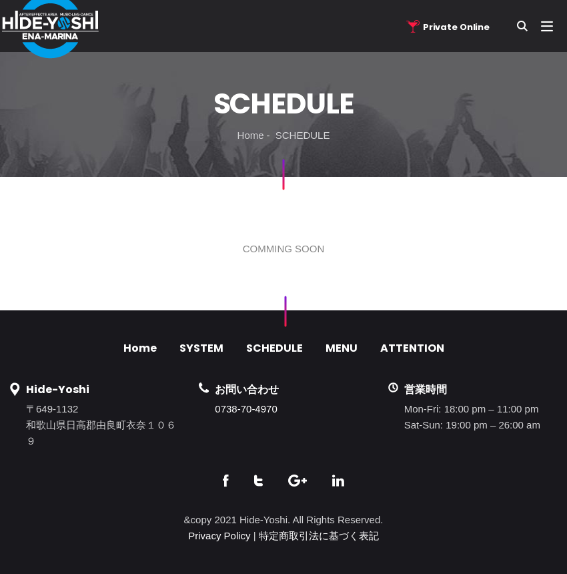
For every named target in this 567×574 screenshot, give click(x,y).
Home (250, 135)
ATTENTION (412, 348)
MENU (342, 348)
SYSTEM (201, 348)
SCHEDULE (274, 348)
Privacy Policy (219, 535)
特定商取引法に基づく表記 (319, 535)
